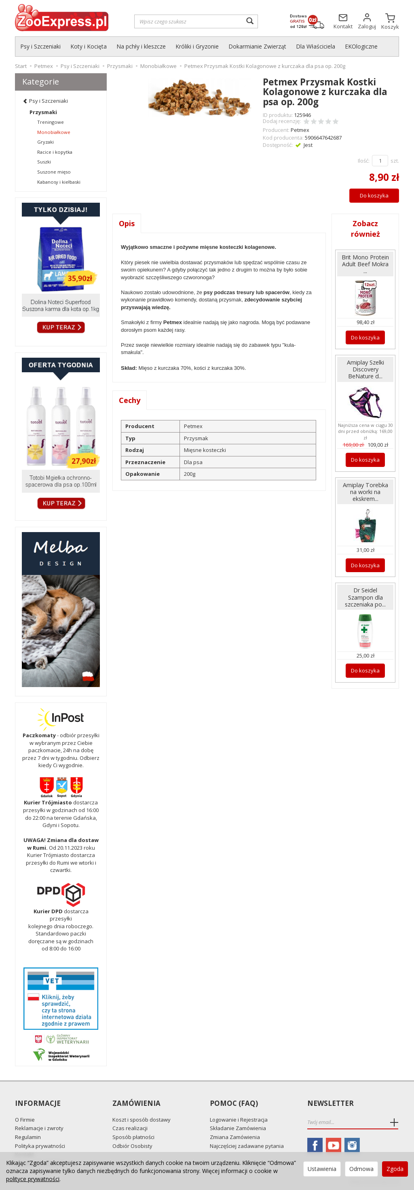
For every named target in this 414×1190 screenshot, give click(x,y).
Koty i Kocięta (88, 46)
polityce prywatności (32, 1179)
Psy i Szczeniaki (40, 46)
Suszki (44, 162)
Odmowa (361, 1169)
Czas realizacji (130, 1128)
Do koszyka (374, 195)
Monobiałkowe (53, 132)
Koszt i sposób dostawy (141, 1119)
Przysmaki (43, 112)
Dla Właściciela (315, 46)
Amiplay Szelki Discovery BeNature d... (365, 369)
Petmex (300, 130)
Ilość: (364, 160)
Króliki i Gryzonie (197, 46)
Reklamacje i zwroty (39, 1128)
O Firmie (25, 1119)
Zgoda (395, 1169)
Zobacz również (365, 228)
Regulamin (28, 1137)
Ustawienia (322, 1169)
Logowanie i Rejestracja (239, 1119)
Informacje (38, 1103)
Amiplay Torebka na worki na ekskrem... (365, 492)
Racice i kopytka (54, 152)
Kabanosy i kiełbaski (58, 182)
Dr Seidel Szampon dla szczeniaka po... (365, 597)
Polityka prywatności (40, 1146)
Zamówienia (136, 1103)
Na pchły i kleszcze (141, 46)
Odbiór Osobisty (132, 1146)
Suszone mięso (54, 172)
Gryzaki (45, 142)
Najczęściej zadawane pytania (247, 1146)
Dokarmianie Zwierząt (257, 46)
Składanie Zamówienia (238, 1128)
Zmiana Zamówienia (235, 1137)
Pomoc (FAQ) (234, 1103)
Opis (127, 223)
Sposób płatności (133, 1137)
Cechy (129, 400)
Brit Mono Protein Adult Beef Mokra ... (365, 264)
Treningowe (50, 122)
